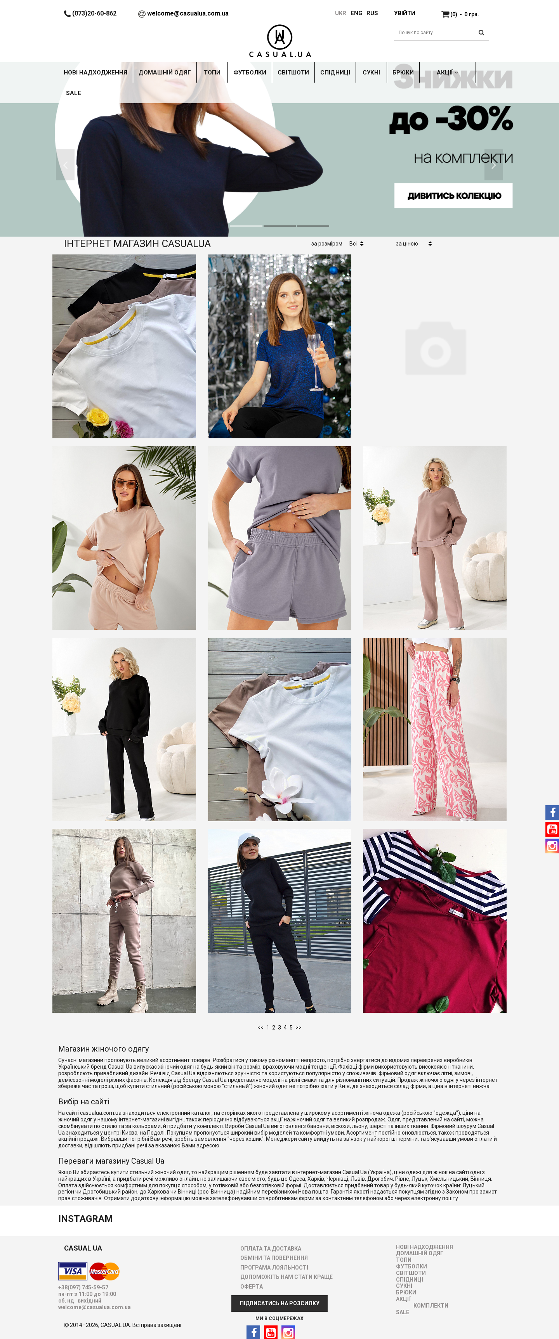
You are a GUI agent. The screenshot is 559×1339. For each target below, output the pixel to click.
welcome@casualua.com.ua (188, 13)
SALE (402, 1312)
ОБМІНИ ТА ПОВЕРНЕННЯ (274, 1258)
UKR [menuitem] (340, 13)
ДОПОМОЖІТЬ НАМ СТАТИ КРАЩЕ (286, 1277)
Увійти (404, 13)
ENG (357, 13)
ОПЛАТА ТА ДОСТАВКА (270, 1249)
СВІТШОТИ (411, 1273)
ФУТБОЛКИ (411, 1266)
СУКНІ (404, 1286)
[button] (65, 164)
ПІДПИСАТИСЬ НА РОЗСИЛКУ (279, 1303)
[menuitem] (353, 13)
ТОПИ (403, 1260)
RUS (372, 13)
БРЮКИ (406, 1292)
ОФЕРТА (251, 1287)
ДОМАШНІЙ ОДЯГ (419, 1253)
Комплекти (430, 1306)
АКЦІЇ (403, 1299)
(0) (464, 14)
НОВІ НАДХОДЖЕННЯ (424, 1247)
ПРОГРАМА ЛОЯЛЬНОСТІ (274, 1268)
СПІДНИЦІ (409, 1280)
